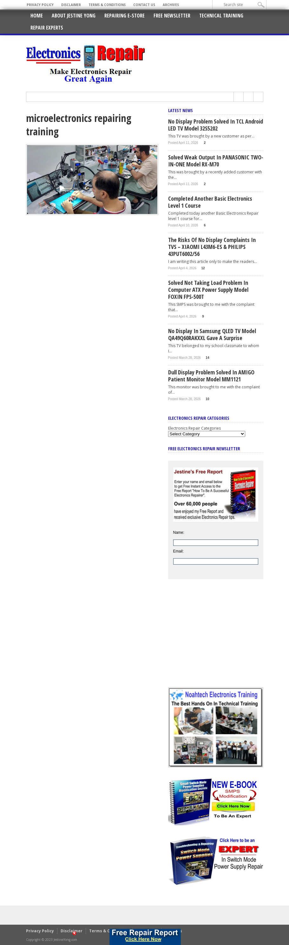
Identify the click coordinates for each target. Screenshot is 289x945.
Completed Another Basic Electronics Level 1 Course (210, 202)
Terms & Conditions (107, 5)
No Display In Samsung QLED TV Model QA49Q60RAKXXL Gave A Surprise (212, 334)
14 (207, 357)
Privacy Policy (40, 5)
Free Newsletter (172, 15)
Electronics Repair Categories (194, 428)
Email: (178, 551)
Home (36, 15)
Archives (171, 5)
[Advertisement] (215, 638)
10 (207, 399)
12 (203, 268)
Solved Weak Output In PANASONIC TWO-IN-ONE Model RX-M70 (215, 161)
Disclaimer (71, 5)
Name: (178, 532)
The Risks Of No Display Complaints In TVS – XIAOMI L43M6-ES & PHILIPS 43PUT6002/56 (212, 246)
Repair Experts (46, 27)
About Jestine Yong (73, 15)
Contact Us (144, 5)
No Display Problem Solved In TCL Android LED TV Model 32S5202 (215, 125)
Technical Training (221, 15)
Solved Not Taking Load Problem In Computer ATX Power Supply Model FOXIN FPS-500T (208, 289)
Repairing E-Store (124, 15)
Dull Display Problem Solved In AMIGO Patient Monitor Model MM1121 (211, 376)
